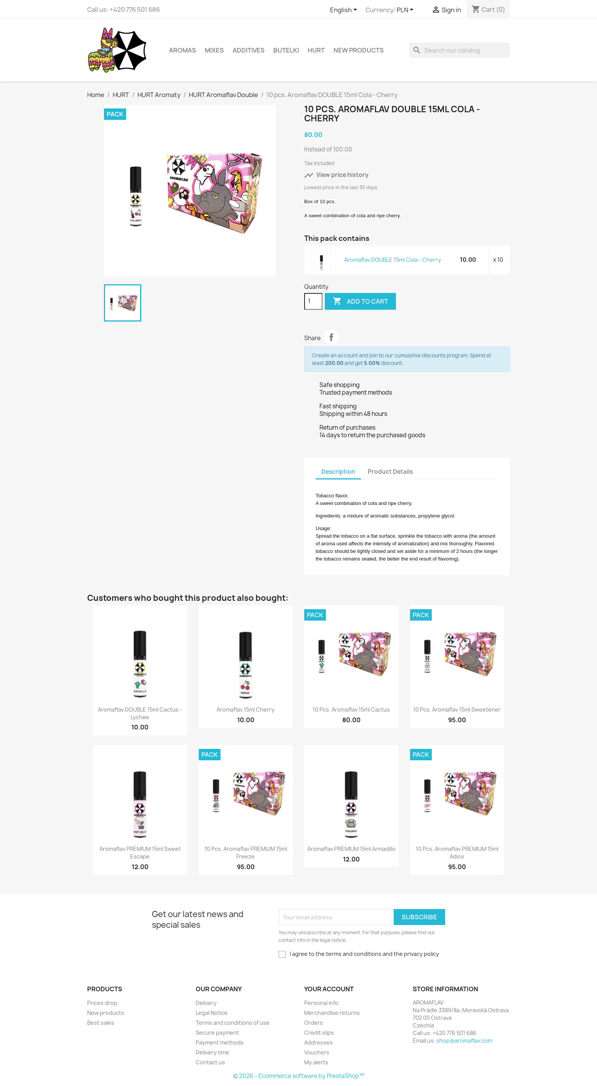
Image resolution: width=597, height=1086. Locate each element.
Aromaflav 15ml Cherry (246, 709)
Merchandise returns (332, 1012)
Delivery (206, 1002)
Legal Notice (212, 1012)
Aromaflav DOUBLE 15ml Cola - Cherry (392, 259)
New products (105, 1012)
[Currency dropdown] (406, 10)
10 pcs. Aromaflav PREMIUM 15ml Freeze (245, 852)
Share (331, 337)
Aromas (182, 50)
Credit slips (319, 1032)
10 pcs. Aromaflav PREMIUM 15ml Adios (457, 852)
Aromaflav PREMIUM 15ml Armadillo (351, 848)
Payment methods (220, 1042)
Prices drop (102, 1002)
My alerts (316, 1062)
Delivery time (212, 1052)
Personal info (321, 1002)
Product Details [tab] (390, 472)
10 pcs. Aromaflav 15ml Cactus (351, 709)
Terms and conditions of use (233, 1022)
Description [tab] (338, 472)
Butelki (286, 50)
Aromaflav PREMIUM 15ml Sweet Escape (140, 852)
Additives (249, 50)
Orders (313, 1022)
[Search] (459, 50)
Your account (329, 989)
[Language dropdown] (345, 10)
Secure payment (217, 1032)
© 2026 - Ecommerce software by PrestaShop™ (298, 1076)
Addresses (318, 1042)
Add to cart (360, 301)
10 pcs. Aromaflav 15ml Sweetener (457, 709)
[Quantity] (313, 301)
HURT (316, 50)
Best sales (100, 1022)
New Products (359, 50)
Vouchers (316, 1052)
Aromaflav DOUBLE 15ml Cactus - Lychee (140, 713)
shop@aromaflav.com (464, 1040)
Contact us (210, 1062)
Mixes (214, 50)
